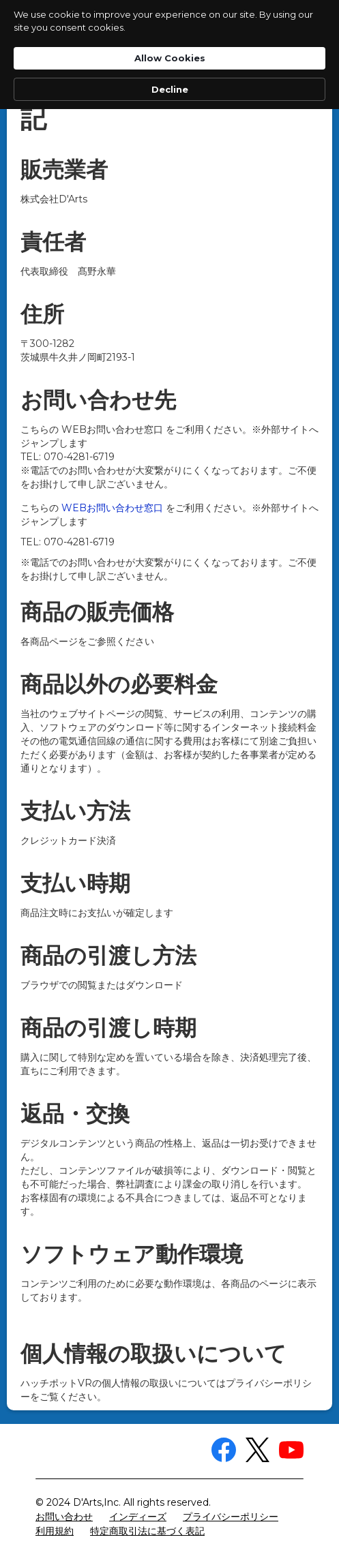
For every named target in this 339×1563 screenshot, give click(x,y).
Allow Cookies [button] (169, 57)
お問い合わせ (64, 1517)
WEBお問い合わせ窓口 (112, 508)
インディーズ (137, 1517)
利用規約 (54, 1531)
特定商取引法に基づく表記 (147, 1531)
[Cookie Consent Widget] (169, 54)
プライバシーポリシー (230, 1517)
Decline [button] (169, 89)
